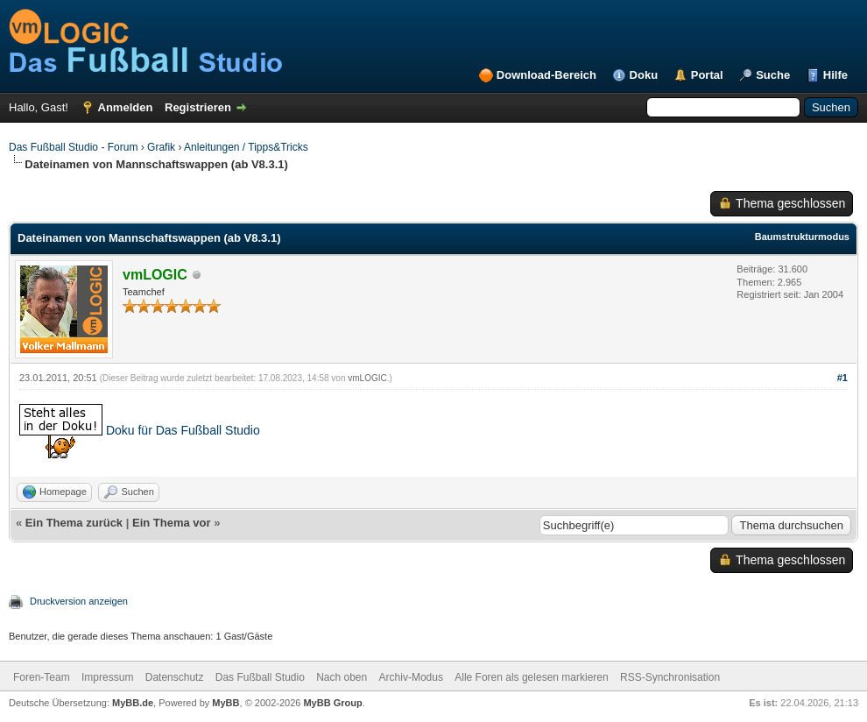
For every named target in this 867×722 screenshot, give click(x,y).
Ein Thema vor (171, 522)
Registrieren (198, 107)
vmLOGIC (367, 378)
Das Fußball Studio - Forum (73, 147)
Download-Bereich (546, 74)
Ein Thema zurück (74, 522)
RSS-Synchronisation (670, 677)
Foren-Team (41, 677)
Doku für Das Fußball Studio (183, 429)
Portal (707, 74)
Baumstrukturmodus (802, 236)
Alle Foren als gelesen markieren (531, 677)
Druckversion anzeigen (79, 601)
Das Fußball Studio (260, 677)
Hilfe (835, 74)
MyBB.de (132, 702)
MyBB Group (332, 702)
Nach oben (341, 677)
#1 (842, 377)
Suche (773, 74)
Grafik (161, 147)
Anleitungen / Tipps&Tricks (246, 147)
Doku (644, 74)
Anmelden (125, 107)
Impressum (107, 677)
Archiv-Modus (411, 677)
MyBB (225, 702)
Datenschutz (174, 677)
